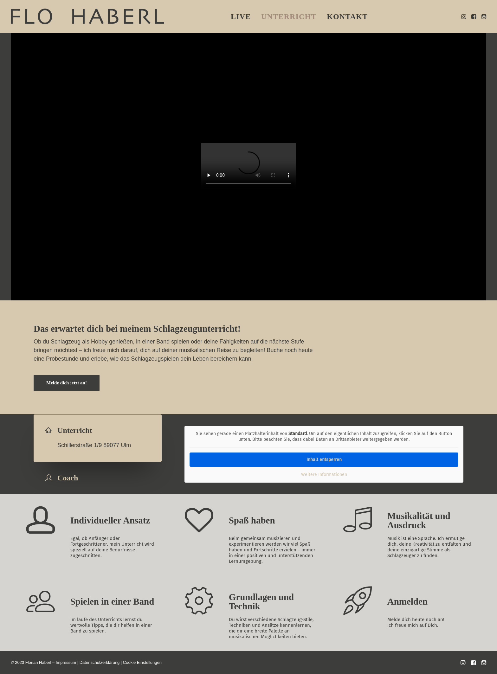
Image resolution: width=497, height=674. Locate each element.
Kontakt (347, 16)
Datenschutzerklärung (99, 662)
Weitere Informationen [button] (324, 474)
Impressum (66, 662)
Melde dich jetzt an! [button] (66, 382)
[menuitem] (240, 16)
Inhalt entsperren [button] (324, 459)
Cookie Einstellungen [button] (142, 662)
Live (241, 16)
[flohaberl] (87, 16)
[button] (464, 16)
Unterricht (289, 16)
